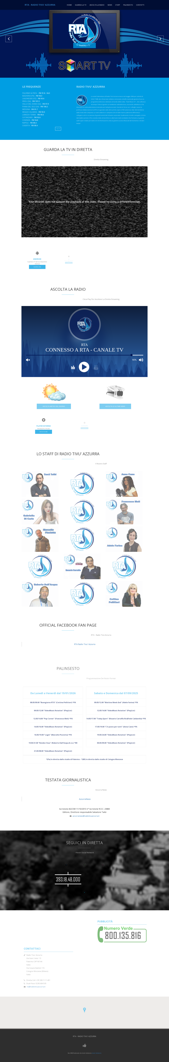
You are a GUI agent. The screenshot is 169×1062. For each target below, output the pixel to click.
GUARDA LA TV (84, 45)
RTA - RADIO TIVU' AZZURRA (40, 4)
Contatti (140, 5)
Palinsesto (128, 5)
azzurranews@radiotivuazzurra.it (86, 816)
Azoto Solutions (96, 1053)
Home (69, 5)
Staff (117, 5)
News (110, 5)
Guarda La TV (80, 5)
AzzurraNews (85, 799)
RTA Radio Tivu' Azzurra (84, 644)
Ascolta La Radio (97, 5)
